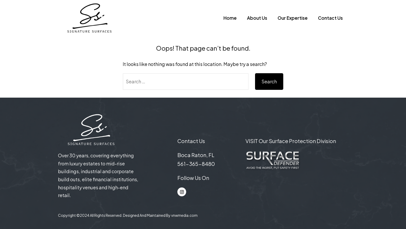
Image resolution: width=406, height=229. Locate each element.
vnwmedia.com (184, 215)
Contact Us (330, 18)
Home (230, 18)
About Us (257, 18)
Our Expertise (293, 18)
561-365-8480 (196, 163)
